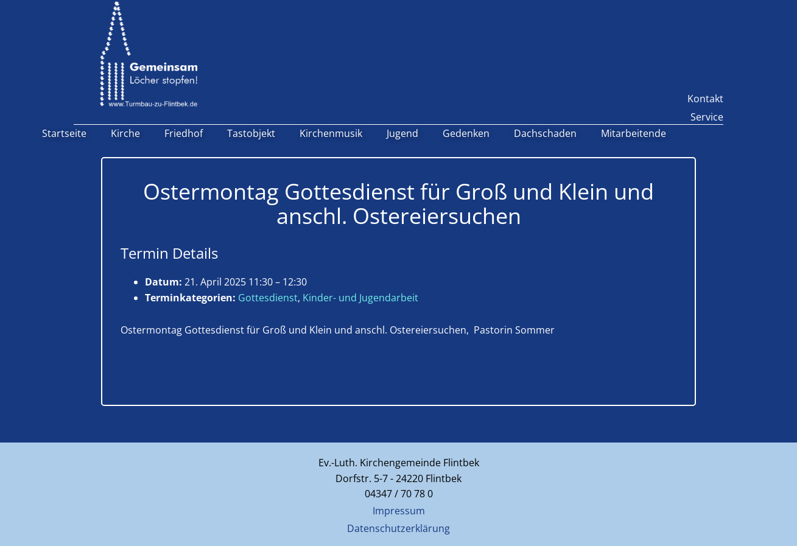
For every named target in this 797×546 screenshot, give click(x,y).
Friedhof (183, 133)
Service (706, 117)
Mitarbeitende (633, 133)
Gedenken (466, 133)
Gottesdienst (268, 297)
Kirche (125, 133)
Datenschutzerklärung (398, 528)
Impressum (399, 510)
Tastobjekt (251, 133)
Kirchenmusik (331, 133)
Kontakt (705, 98)
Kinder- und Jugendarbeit (360, 297)
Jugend (402, 133)
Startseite (64, 133)
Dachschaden (545, 133)
